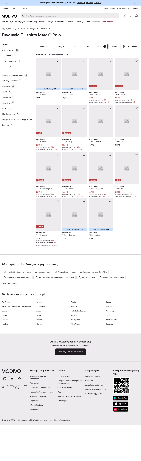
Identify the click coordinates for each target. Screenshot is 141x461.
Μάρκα (101, 46)
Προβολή (54, 245)
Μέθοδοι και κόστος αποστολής (38, 432)
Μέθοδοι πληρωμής (38, 451)
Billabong (40, 357)
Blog (106, 8)
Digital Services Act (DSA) (95, 444)
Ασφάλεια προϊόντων (94, 439)
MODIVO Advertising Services (69, 451)
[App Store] (120, 458)
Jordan (39, 365)
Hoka (38, 370)
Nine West (75, 378)
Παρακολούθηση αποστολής (41, 446)
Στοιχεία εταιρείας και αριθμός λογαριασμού (69, 436)
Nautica (5, 378)
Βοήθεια (135, 8)
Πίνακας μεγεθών (92, 431)
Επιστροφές (34, 438)
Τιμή (88, 46)
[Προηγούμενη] (6, 3)
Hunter (39, 378)
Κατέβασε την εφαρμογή (120, 8)
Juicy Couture (111, 374)
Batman (5, 365)
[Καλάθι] (136, 15)
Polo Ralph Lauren (78, 365)
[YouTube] (12, 433)
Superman (40, 361)
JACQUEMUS (76, 374)
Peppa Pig (109, 365)
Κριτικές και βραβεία (93, 448)
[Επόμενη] (134, 3)
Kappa (108, 357)
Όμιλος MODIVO (64, 442)
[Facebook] (19, 433)
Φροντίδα (89, 435)
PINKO (108, 370)
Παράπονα (34, 455)
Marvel (39, 374)
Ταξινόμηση (44, 46)
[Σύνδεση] (125, 15)
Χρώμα (75, 46)
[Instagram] (4, 433)
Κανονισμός (62, 455)
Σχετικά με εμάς (63, 431)
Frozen (4, 370)
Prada (73, 357)
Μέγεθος (62, 46)
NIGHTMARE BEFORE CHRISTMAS (16, 361)
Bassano (108, 361)
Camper (5, 374)
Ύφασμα (114, 46)
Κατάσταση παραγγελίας (40, 442)
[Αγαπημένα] (131, 15)
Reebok (74, 361)
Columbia (109, 378)
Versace (74, 370)
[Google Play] (120, 453)
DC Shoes (6, 357)
